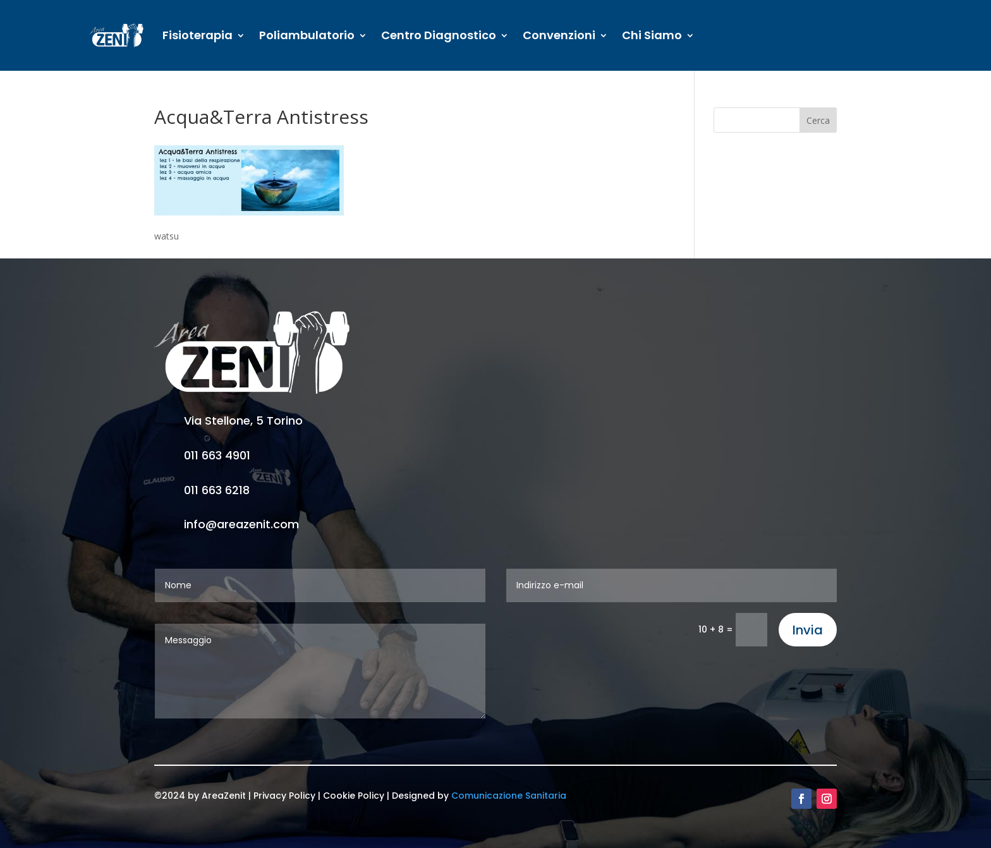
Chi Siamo (652, 35)
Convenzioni (559, 35)
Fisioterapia (197, 35)
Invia (808, 630)
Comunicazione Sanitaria (508, 795)
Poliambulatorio (307, 35)
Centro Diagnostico (438, 35)
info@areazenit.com (241, 524)
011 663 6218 (217, 490)
